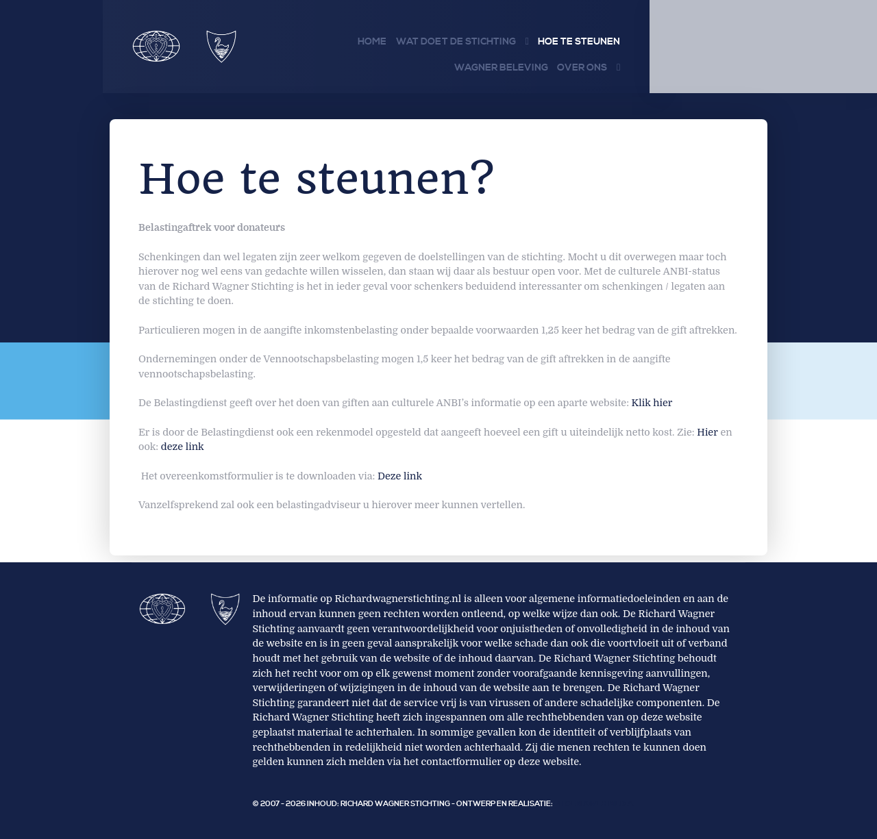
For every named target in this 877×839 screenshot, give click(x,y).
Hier (707, 432)
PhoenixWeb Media (593, 804)
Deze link (400, 476)
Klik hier (652, 402)
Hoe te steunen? (320, 179)
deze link (182, 446)
